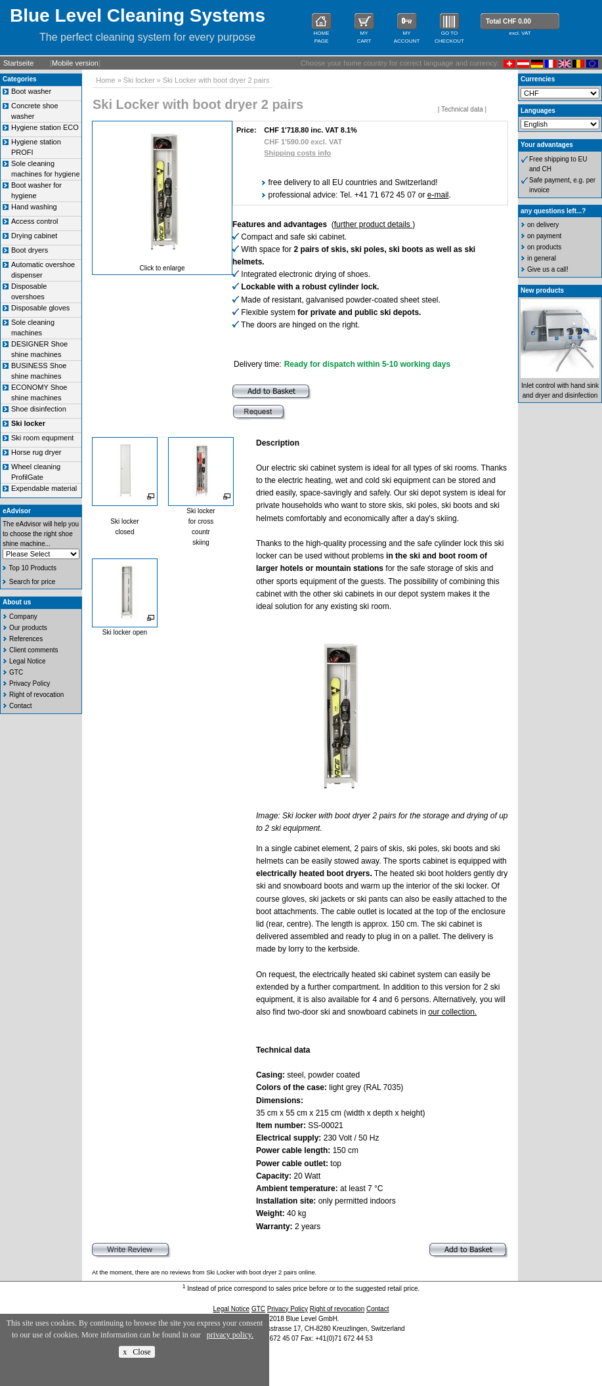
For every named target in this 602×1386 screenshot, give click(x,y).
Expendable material (44, 488)
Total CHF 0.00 (508, 21)
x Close (136, 1351)
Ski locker (139, 80)
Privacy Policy (29, 683)
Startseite (18, 63)
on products (544, 247)
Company (23, 616)
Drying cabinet (34, 236)
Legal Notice (27, 661)
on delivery (543, 224)
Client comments (33, 650)
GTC (16, 672)
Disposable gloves (40, 308)
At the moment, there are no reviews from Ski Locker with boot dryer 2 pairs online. (204, 1272)
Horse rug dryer (36, 452)
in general (541, 258)
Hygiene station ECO (45, 127)
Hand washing (34, 207)
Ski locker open (124, 632)
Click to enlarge (162, 268)
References (26, 638)
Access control (34, 221)
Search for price (32, 581)
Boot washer (31, 91)
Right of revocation (36, 694)
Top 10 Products (32, 568)
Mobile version (75, 63)
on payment (544, 236)
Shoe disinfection (38, 409)
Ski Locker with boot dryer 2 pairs (216, 80)
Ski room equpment (42, 438)
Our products (28, 627)
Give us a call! (548, 269)
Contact (20, 705)
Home (105, 80)
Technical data (462, 109)
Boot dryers (29, 250)
